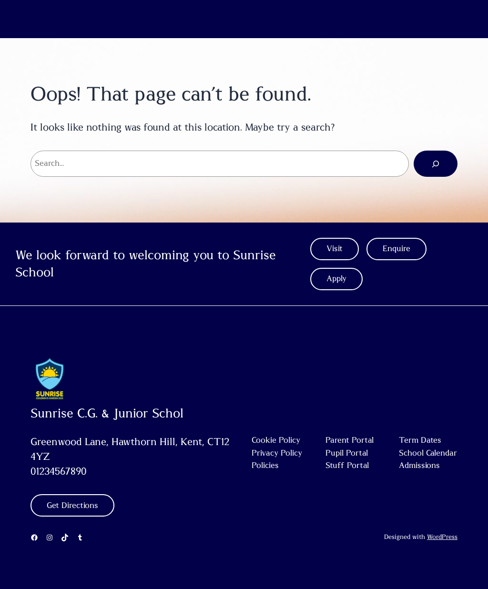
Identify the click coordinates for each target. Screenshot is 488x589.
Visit (334, 249)
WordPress (442, 537)
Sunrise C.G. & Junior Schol (106, 413)
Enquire (396, 249)
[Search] (436, 163)
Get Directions (72, 505)
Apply (336, 279)
